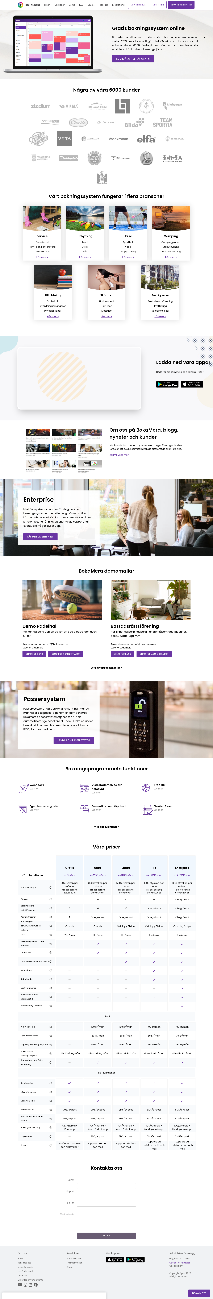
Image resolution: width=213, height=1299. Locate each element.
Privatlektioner (52, 310)
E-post (70, 1191)
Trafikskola (52, 301)
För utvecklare (74, 1258)
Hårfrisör (106, 306)
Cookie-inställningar (179, 1262)
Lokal (85, 242)
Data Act (22, 1275)
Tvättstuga (160, 306)
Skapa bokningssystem (181, 5)
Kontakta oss (24, 1262)
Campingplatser (170, 242)
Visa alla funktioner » (106, 826)
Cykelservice (42, 251)
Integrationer (118, 4)
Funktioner (59, 4)
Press (20, 1258)
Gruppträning (128, 251)
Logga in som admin (179, 1258)
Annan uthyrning (171, 251)
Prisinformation (75, 1262)
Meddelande (67, 1214)
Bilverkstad (42, 242)
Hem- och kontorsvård (42, 247)
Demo (72, 4)
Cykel (85, 247)
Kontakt (104, 4)
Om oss (92, 4)
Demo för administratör (66, 653)
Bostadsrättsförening (160, 301)
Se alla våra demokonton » (106, 667)
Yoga (128, 247)
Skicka (106, 1235)
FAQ (81, 4)
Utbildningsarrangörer (53, 306)
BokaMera (29, 5)
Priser (47, 4)
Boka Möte (199, 1293)
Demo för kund (34, 653)
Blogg (69, 1267)
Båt (85, 251)
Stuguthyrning (171, 247)
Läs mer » (42, 257)
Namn (70, 1180)
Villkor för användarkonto (30, 1279)
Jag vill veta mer (119, 455)
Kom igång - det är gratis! (133, 59)
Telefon (70, 1202)
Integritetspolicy (26, 1267)
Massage (106, 310)
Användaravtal (25, 1271)
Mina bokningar (138, 5)
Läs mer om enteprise (40, 536)
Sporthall (128, 242)
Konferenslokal (160, 310)
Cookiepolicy (176, 1265)
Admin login (158, 5)
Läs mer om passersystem (74, 740)
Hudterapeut (106, 301)
